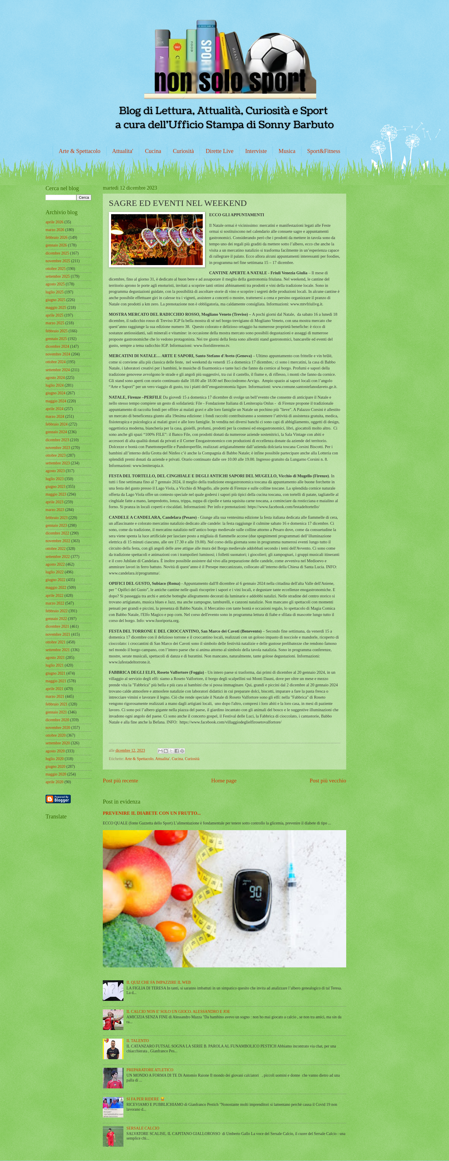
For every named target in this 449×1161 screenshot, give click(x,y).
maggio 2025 (56, 307)
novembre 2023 (58, 448)
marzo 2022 (55, 603)
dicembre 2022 (57, 533)
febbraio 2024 (57, 424)
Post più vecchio (328, 781)
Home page (224, 781)
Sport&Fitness (323, 151)
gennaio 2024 (56, 432)
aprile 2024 (54, 409)
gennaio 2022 (56, 619)
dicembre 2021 (57, 626)
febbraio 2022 (57, 611)
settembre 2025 (58, 276)
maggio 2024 (56, 401)
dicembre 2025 (57, 253)
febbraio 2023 (57, 518)
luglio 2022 (55, 572)
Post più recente (120, 781)
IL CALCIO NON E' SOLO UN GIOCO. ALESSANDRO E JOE (178, 1011)
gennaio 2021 (56, 712)
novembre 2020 (58, 727)
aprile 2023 (54, 502)
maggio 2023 (56, 494)
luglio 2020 (55, 759)
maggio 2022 (56, 587)
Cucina (153, 151)
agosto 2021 (55, 657)
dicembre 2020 (57, 720)
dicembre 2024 (57, 346)
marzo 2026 (55, 230)
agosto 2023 (55, 471)
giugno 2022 (55, 580)
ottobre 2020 (56, 735)
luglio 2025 (55, 292)
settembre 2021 (58, 650)
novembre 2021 (58, 634)
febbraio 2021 (57, 704)
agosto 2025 (55, 284)
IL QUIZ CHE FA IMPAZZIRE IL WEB (159, 982)
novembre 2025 (58, 261)
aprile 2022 (54, 595)
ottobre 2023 (56, 455)
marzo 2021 (55, 696)
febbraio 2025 (57, 331)
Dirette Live (219, 151)
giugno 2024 (55, 393)
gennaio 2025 (56, 339)
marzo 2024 (55, 416)
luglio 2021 (55, 665)
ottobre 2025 (56, 269)
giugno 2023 (55, 486)
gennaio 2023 (56, 525)
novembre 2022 (58, 541)
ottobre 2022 (56, 548)
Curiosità (183, 151)
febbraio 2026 (57, 237)
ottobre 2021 (56, 642)
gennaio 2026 (56, 245)
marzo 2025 (55, 323)
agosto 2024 (55, 377)
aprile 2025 (54, 315)
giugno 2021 (55, 673)
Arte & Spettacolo (80, 151)
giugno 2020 (55, 766)
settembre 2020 (58, 743)
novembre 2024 (58, 354)
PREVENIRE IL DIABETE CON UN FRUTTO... (152, 813)
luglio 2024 (55, 385)
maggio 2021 (56, 681)
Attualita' (122, 151)
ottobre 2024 (56, 362)
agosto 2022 (55, 564)
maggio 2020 (56, 774)
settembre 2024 (58, 370)
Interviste (256, 151)
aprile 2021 (54, 689)
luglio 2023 (55, 479)
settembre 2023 (58, 463)
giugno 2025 (55, 300)
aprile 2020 (54, 782)
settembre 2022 (58, 556)
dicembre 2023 (57, 440)
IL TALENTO (138, 1041)
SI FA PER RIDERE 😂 (146, 1099)
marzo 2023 (55, 510)
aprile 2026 (54, 222)
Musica (287, 151)
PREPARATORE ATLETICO (150, 1070)
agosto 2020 (55, 751)
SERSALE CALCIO (143, 1128)
